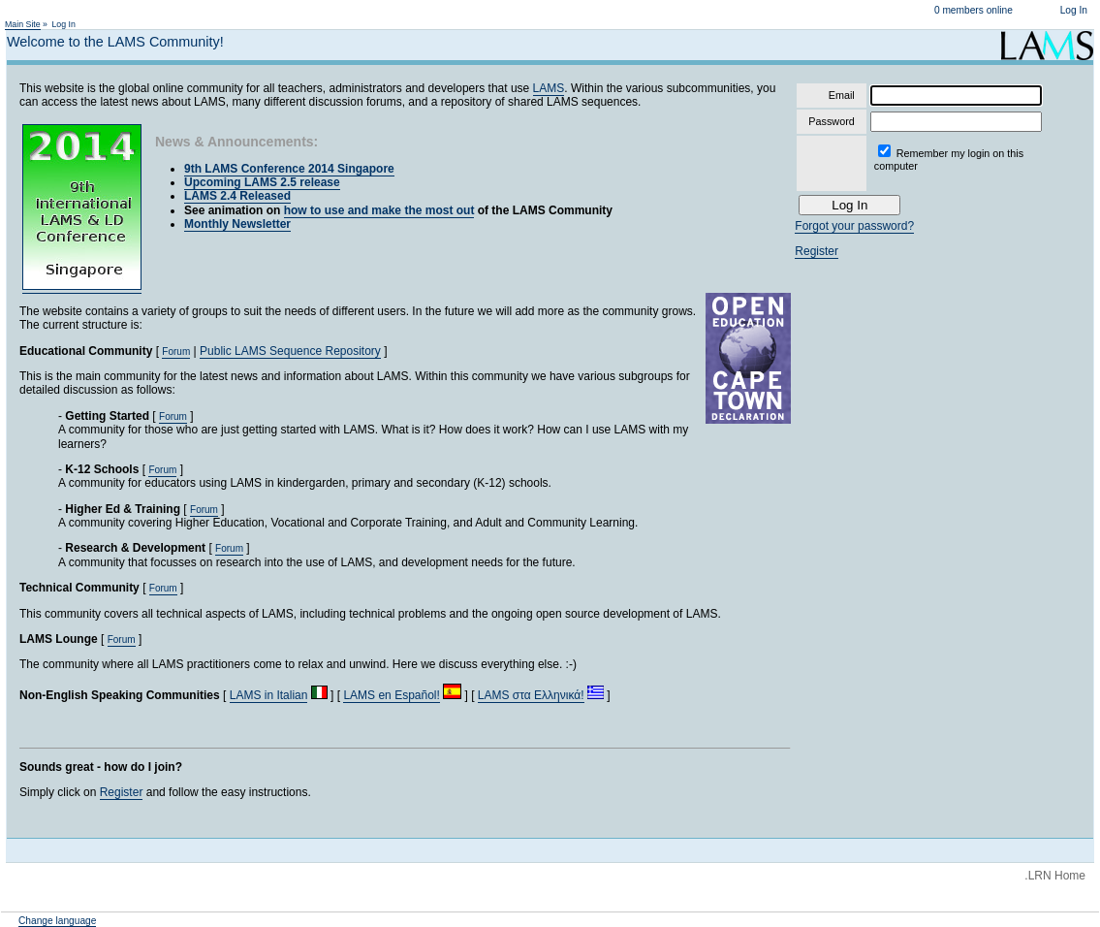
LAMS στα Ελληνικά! (531, 695)
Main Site (23, 24)
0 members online (973, 10)
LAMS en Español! (391, 695)
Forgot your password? (854, 226)
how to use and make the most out (379, 210)
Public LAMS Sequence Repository (290, 351)
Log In (1073, 10)
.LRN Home (1054, 875)
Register (121, 792)
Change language (57, 920)
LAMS (549, 88)
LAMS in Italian (269, 695)
